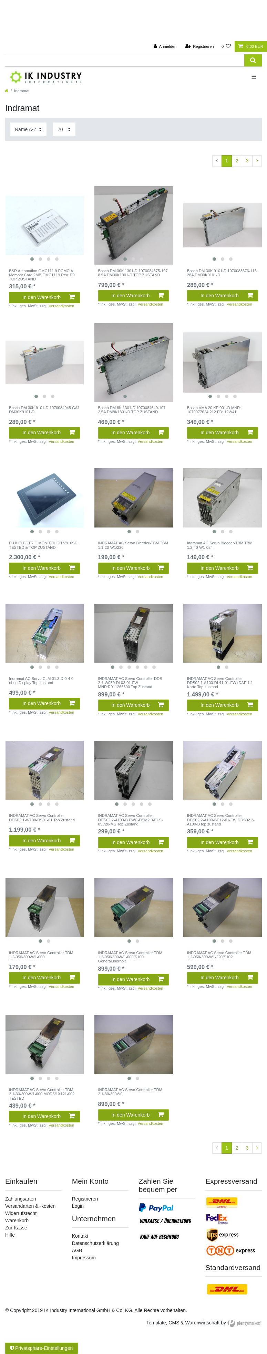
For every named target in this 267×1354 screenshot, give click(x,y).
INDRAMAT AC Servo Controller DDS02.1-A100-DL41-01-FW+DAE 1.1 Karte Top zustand (220, 682)
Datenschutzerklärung (95, 1243)
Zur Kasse (16, 1227)
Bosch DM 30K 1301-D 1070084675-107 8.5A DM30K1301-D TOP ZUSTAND (133, 273)
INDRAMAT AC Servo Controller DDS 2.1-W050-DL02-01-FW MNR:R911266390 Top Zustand (130, 682)
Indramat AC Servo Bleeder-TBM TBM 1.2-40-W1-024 (220, 545)
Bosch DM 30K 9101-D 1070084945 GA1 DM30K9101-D (44, 410)
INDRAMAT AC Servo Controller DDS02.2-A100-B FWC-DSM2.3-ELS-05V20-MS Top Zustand (130, 819)
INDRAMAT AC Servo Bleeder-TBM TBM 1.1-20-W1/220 (133, 545)
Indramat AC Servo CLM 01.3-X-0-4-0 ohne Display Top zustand (41, 680)
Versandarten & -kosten (30, 1206)
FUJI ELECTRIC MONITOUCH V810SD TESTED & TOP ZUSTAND (43, 545)
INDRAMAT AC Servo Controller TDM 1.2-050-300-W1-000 (41, 955)
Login (78, 1206)
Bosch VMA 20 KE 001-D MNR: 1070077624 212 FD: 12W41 (214, 410)
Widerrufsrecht (21, 1213)
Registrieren (85, 1199)
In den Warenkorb (48, 297)
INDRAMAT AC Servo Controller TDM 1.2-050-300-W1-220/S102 (219, 955)
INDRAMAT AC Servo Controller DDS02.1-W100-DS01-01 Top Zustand (42, 817)
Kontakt (80, 1236)
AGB (77, 1250)
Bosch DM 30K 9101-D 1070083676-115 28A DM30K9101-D (222, 273)
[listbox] (44, 225)
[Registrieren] (199, 46)
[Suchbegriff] (124, 60)
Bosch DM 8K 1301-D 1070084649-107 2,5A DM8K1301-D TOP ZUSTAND (132, 410)
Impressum (84, 1257)
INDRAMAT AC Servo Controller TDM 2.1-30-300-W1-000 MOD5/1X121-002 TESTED (41, 1094)
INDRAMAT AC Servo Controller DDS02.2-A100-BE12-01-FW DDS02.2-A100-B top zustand (221, 819)
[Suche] (253, 60)
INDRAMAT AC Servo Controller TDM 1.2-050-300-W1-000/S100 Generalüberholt (130, 957)
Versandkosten (61, 306)
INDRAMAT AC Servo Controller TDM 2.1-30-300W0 (130, 1092)
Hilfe (10, 1235)
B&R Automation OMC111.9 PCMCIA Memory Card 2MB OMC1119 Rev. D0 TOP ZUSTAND (42, 275)
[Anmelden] (165, 46)
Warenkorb (17, 1220)
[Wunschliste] (226, 46)
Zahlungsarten (20, 1199)
